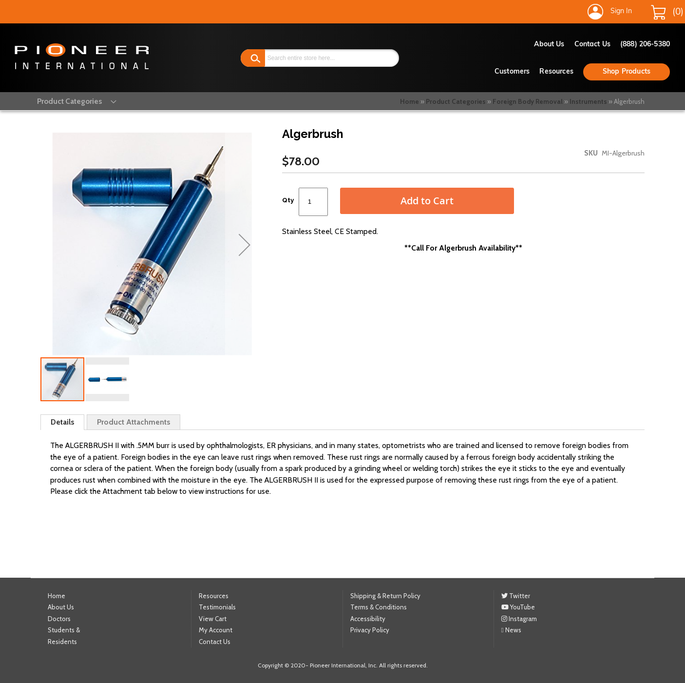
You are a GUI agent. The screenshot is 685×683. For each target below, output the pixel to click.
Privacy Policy (369, 630)
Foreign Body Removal (528, 101)
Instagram (519, 618)
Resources (556, 72)
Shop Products (626, 72)
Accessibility (367, 618)
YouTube (518, 607)
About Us (549, 44)
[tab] (62, 422)
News (511, 630)
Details (62, 422)
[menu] (68, 100)
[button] (244, 244)
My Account (215, 630)
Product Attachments (133, 422)
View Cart (213, 618)
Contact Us (592, 44)
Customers (512, 72)
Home (409, 101)
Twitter (515, 595)
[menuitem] (68, 100)
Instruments (588, 101)
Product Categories (456, 101)
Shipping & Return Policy (385, 595)
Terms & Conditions (378, 607)
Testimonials (217, 607)
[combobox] (320, 58)
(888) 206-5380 (645, 44)
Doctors (59, 618)
